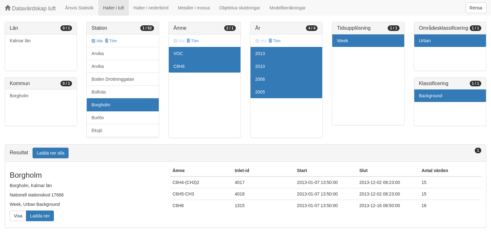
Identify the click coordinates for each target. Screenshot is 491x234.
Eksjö (96, 130)
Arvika (97, 53)
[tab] (245, 153)
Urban (425, 40)
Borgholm (19, 95)
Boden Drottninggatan (112, 79)
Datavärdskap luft (30, 8)
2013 (260, 53)
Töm (111, 41)
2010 (260, 66)
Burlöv (97, 117)
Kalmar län (20, 40)
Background (430, 95)
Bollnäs (98, 91)
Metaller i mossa (194, 7)
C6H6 (179, 66)
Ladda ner (40, 215)
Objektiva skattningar (239, 7)
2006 (260, 79)
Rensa (476, 7)
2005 (260, 91)
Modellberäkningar (288, 7)
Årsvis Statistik (79, 7)
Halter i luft (113, 7)
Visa (18, 215)
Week (342, 40)
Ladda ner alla (51, 152)
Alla (97, 41)
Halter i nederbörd (150, 7)
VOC (178, 53)
